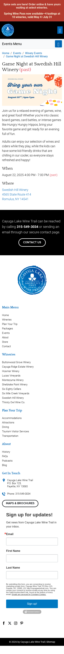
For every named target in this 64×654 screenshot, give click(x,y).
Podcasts (7, 460)
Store (5, 341)
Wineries (7, 319)
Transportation (10, 435)
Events (6, 333)
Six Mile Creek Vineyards (15, 393)
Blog (4, 465)
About (5, 337)
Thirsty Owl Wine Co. (13, 402)
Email (9, 534)
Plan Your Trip (9, 324)
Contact (6, 346)
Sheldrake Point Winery (14, 384)
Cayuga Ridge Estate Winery (18, 366)
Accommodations (12, 418)
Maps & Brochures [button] (20, 503)
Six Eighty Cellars (11, 389)
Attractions (8, 422)
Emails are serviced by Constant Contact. (29, 594)
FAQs (5, 456)
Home (5, 315)
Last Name (13, 567)
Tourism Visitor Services (15, 431)
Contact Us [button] (32, 242)
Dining (5, 427)
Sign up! (32, 603)
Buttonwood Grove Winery (16, 362)
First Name (13, 551)
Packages (7, 328)
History (6, 451)
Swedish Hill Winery (13, 397)
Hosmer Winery (10, 371)
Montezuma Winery (13, 380)
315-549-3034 (27, 227)
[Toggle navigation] (60, 30)
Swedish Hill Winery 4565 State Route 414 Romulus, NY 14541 (16, 194)
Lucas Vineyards (11, 375)
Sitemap (50, 641)
